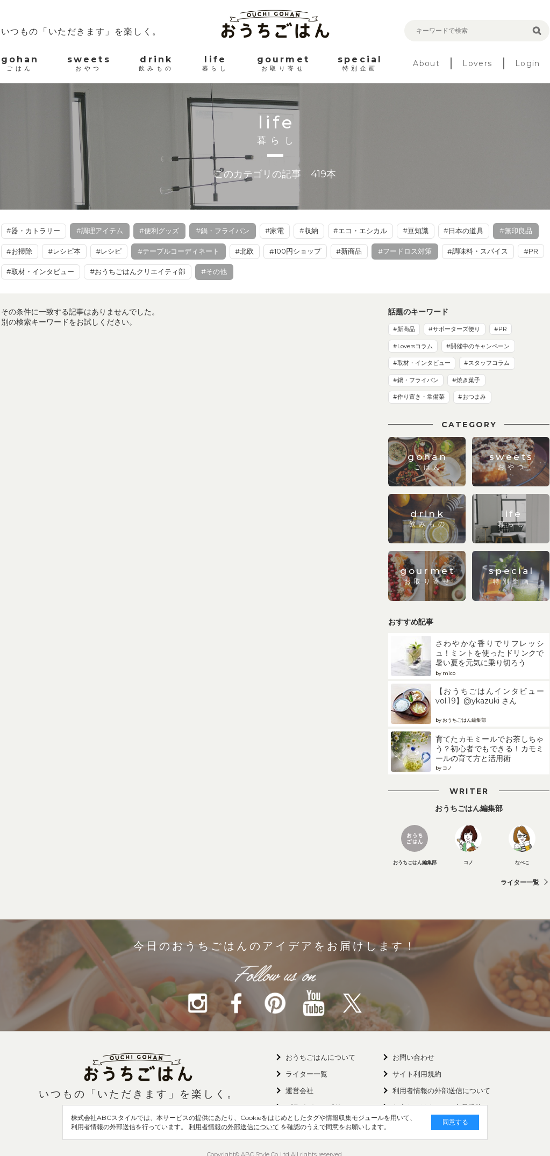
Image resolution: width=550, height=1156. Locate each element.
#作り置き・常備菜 (419, 396)
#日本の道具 (463, 230)
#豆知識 (415, 230)
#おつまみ (472, 396)
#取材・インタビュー (40, 271)
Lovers (477, 63)
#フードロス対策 (405, 251)
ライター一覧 (520, 882)
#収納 (308, 230)
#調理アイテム (99, 230)
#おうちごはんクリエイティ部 (137, 271)
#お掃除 (19, 251)
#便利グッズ (159, 230)
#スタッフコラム (487, 363)
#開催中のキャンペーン (478, 346)
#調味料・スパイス (477, 251)
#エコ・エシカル (360, 230)
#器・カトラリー (33, 230)
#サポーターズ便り (454, 329)
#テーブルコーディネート (178, 251)
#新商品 (349, 251)
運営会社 (299, 1090)
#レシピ (109, 251)
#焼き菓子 (466, 380)
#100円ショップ (295, 251)
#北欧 (244, 251)
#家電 (274, 230)
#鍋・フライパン (222, 230)
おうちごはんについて (320, 1057)
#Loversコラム (413, 346)
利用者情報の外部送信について (225, 1127)
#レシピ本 (64, 251)
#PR (531, 251)
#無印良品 (515, 230)
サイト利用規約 (416, 1073)
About (426, 63)
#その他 (214, 271)
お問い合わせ (413, 1057)
